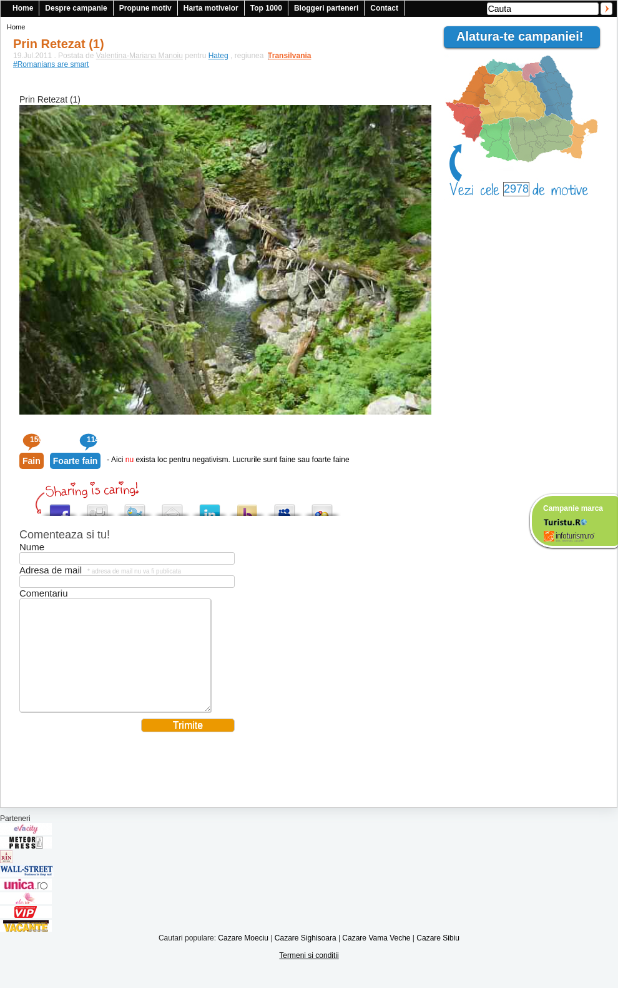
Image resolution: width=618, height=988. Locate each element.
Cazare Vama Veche (376, 956)
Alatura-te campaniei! (525, 36)
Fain (31, 461)
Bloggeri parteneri (326, 8)
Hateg (218, 55)
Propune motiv (145, 8)
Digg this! (97, 507)
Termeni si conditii (308, 974)
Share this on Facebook (60, 507)
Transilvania (283, 55)
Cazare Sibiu (437, 956)
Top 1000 (266, 8)
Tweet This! (135, 507)
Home (22, 8)
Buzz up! (247, 507)
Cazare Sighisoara (305, 956)
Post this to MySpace (284, 507)
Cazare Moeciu (243, 956)
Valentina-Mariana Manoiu (139, 55)
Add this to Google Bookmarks (322, 507)
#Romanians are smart (51, 64)
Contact (384, 8)
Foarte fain (75, 461)
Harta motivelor (211, 8)
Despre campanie (76, 8)
